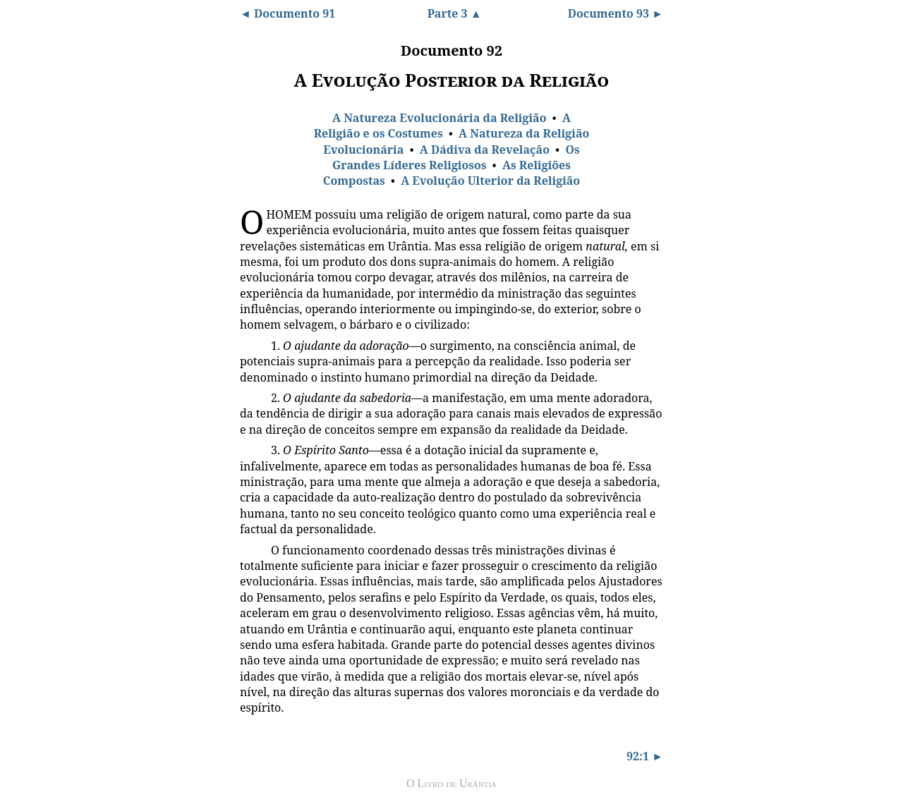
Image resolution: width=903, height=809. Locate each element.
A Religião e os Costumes (442, 125)
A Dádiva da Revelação (485, 149)
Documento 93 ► (615, 13)
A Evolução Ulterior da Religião (490, 180)
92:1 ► (644, 756)
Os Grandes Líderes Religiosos (456, 157)
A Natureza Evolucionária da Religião (439, 118)
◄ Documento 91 (287, 13)
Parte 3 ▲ (455, 13)
